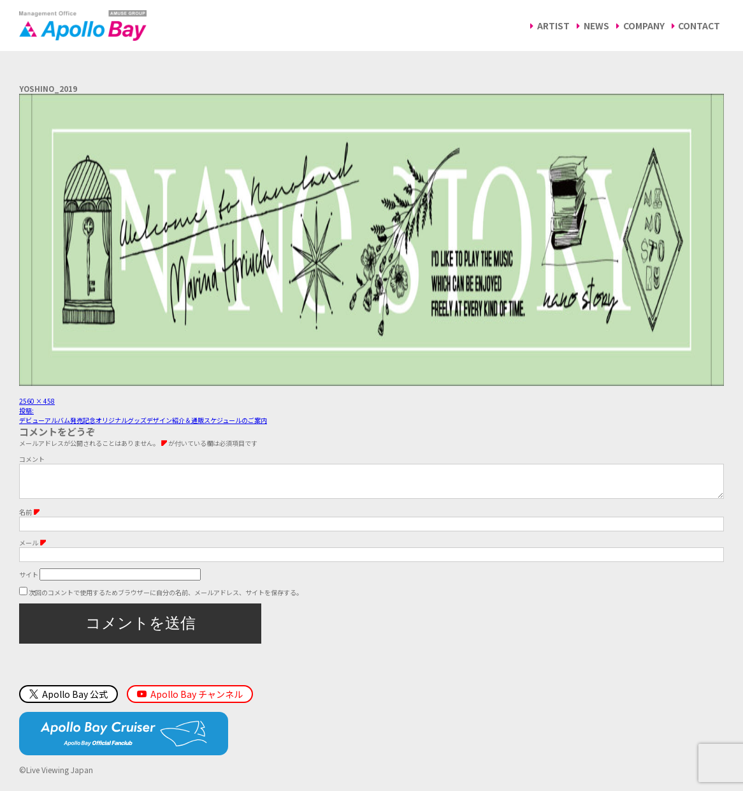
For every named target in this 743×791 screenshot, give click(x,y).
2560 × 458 (37, 401)
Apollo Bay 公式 (68, 700)
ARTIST (553, 25)
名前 (29, 518)
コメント (32, 459)
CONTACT (699, 25)
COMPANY (644, 25)
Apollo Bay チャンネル (196, 700)
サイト (28, 581)
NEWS (596, 25)
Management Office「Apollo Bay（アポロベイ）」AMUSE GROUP (83, 25)
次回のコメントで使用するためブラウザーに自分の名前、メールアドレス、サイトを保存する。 (166, 598)
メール (32, 549)
